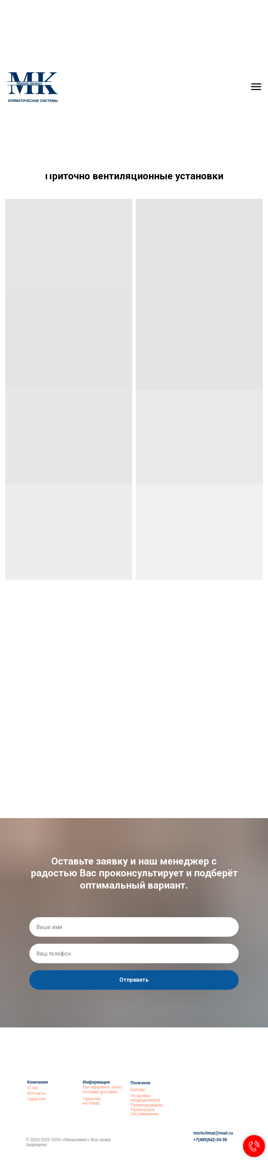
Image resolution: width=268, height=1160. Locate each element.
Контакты (36, 1093)
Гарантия (36, 1099)
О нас (32, 1087)
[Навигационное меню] (256, 86)
